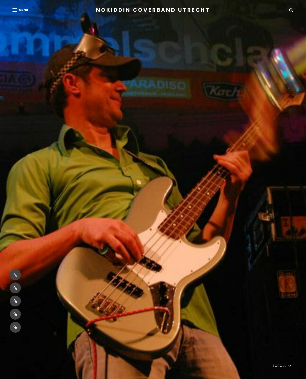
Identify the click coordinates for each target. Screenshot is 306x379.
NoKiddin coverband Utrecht (153, 10)
